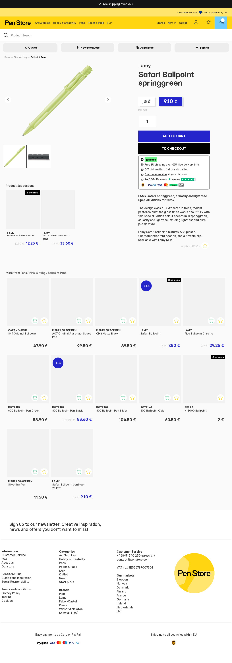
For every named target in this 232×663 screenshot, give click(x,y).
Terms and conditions (15, 589)
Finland (121, 591)
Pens (82, 22)
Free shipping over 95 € (116, 4)
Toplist (204, 47)
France (121, 595)
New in (172, 22)
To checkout (174, 148)
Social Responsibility (15, 581)
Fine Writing (20, 57)
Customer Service (13, 555)
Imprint (6, 597)
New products (90, 47)
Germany (123, 599)
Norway (122, 583)
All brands (147, 47)
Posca (63, 605)
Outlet (183, 22)
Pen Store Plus (11, 574)
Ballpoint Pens (38, 57)
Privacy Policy (10, 593)
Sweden (122, 579)
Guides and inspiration (16, 578)
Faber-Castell (68, 601)
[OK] (116, 35)
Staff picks (66, 582)
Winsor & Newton (70, 609)
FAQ (4, 559)
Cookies (7, 600)
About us (7, 562)
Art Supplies (42, 22)
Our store (7, 566)
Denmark (123, 587)
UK (119, 611)
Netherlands (125, 607)
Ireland (121, 603)
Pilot (62, 594)
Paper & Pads (96, 22)
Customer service (187, 12)
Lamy (144, 65)
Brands (161, 22)
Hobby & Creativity (64, 22)
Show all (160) (68, 613)
